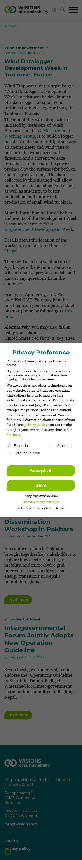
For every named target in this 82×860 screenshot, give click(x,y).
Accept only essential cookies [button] (41, 493)
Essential (18, 443)
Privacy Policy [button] (45, 506)
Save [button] (41, 482)
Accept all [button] (41, 468)
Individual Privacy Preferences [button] (41, 499)
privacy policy (35, 422)
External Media (23, 451)
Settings (13, 432)
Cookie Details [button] (25, 506)
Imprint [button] (60, 506)
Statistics (61, 443)
